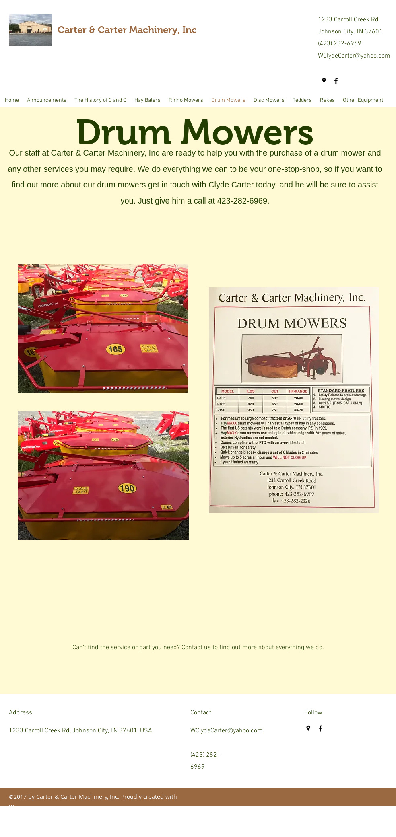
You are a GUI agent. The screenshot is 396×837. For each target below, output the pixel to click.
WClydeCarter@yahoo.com (354, 56)
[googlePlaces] (324, 81)
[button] (147, 101)
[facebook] (336, 81)
